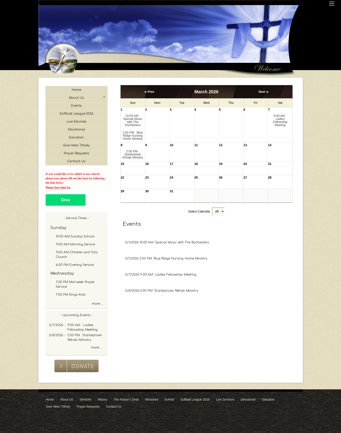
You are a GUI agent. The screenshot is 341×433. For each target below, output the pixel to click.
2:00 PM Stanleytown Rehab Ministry (133, 154)
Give (65, 200)
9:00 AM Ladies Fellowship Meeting (280, 120)
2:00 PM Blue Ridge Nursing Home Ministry (133, 135)
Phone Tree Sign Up (58, 187)
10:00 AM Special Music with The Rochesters (132, 120)
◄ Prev (149, 91)
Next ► (264, 91)
